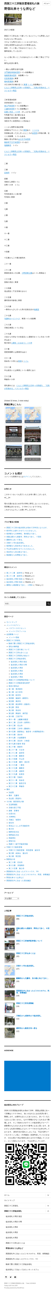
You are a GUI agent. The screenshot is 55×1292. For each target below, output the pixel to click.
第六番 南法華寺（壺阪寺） (20, 704)
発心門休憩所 (9, 106)
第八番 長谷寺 (15, 710)
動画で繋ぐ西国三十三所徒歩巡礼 (22, 643)
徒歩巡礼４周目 (17, 668)
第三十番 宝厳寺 (16, 777)
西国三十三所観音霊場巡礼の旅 (21, 3)
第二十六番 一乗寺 (16, 765)
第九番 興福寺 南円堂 (18, 713)
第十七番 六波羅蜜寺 (17, 738)
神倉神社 (12, 838)
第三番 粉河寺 (15, 695)
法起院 (11, 792)
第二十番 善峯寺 (16, 747)
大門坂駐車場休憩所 (12, 72)
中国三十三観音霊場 (14, 847)
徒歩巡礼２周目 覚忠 (14, 579)
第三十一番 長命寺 (16, 780)
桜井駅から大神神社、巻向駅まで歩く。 (22, 534)
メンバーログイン (13, 625)
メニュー (47, 3)
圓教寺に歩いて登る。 (15, 540)
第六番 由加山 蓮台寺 (18, 853)
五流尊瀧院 (13, 804)
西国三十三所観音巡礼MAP (19, 683)
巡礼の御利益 (14, 646)
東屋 (25, 84)
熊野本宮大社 (14, 832)
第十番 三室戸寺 (16, 716)
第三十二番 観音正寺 (17, 783)
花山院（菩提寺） (16, 798)
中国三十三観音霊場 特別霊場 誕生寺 (24, 850)
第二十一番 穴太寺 (16, 750)
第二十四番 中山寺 (16, 759)
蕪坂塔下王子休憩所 (12, 142)
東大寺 (11, 829)
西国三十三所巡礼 (13, 640)
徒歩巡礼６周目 (17, 674)
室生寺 (11, 823)
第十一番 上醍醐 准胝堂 (18, 719)
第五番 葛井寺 (15, 701)
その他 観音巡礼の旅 (15, 801)
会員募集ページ (12, 634)
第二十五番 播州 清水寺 (19, 762)
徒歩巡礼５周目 (17, 671)
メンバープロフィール (17, 631)
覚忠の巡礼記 (14, 686)
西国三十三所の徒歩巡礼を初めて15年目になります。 (27, 528)
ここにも (35, 130)
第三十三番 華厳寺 (16, 786)
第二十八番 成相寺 (16, 771)
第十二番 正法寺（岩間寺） (20, 722)
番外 (8, 789)
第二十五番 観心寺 (16, 868)
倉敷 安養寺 (14, 811)
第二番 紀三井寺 (16, 692)
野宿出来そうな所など (15, 877)
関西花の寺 (10, 859)
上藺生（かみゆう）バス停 (21, 343)
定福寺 (6, 173)
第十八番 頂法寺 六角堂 (19, 741)
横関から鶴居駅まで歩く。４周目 (19, 585)
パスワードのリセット (17, 628)
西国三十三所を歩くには (18, 652)
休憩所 (34, 133)
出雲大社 (12, 814)
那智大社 (12, 841)
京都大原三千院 (15, 808)
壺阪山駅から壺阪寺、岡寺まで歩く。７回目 (23, 537)
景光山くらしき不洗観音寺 (19, 826)
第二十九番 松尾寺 (16, 774)
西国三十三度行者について (19, 649)
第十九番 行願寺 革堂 (17, 744)
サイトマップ (11, 622)
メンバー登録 (14, 637)
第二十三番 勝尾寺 (16, 756)
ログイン (26, 476)
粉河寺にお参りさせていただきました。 (22, 531)
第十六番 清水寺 (16, 735)
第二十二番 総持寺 (14, 573)
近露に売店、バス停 (12, 112)
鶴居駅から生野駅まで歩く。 (17, 555)
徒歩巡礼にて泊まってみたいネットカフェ (22, 1270)
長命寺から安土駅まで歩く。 (17, 552)
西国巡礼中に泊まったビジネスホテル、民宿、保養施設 (28, 874)
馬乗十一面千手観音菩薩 (18, 844)
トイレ (30, 84)
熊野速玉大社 (14, 835)
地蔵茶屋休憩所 (10, 75)
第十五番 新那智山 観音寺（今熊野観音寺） (27, 732)
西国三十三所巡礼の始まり (19, 656)
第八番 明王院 (15, 856)
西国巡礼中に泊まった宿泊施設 (18, 880)
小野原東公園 (27, 273)
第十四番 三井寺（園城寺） (20, 728)
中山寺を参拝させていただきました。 (21, 549)
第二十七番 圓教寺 (16, 768)
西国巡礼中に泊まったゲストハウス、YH (22, 871)
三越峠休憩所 (9, 109)
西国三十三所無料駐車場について (22, 680)
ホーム (6, 1195)
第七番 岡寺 (14, 707)
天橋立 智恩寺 (15, 820)
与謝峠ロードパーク (12, 319)
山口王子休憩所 (24, 139)
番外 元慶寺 (14, 795)
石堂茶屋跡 (8, 78)
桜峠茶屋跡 (8, 81)
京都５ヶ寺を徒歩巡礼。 (16, 543)
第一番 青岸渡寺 (16, 689)
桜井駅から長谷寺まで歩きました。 (20, 546)
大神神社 (12, 817)
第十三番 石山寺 (16, 725)
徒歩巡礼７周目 (17, 677)
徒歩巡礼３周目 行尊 (19, 665)
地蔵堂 (36, 309)
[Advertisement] (28, 1076)
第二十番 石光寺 (16, 862)
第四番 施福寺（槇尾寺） (19, 698)
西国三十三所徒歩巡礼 (17, 659)
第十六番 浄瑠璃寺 (16, 865)
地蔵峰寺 (7, 145)
